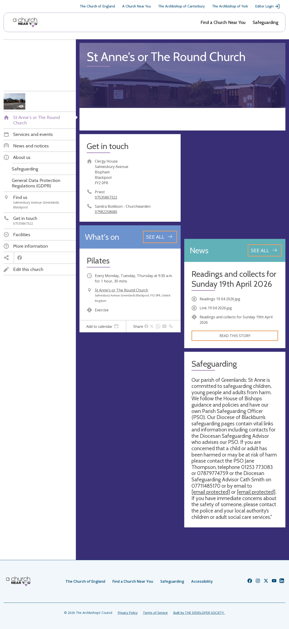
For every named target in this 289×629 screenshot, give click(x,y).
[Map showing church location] (234, 184)
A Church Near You (136, 6)
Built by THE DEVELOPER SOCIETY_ (199, 612)
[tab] (102, 326)
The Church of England (97, 6)
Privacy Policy (128, 612)
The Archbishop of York (230, 6)
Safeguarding (265, 22)
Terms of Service (155, 612)
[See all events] (160, 237)
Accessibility (202, 581)
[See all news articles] (265, 250)
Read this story (234, 335)
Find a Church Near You (222, 22)
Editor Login (267, 6)
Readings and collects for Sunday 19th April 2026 (233, 279)
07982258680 (106, 211)
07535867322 (106, 197)
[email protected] (210, 492)
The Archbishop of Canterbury (181, 6)
